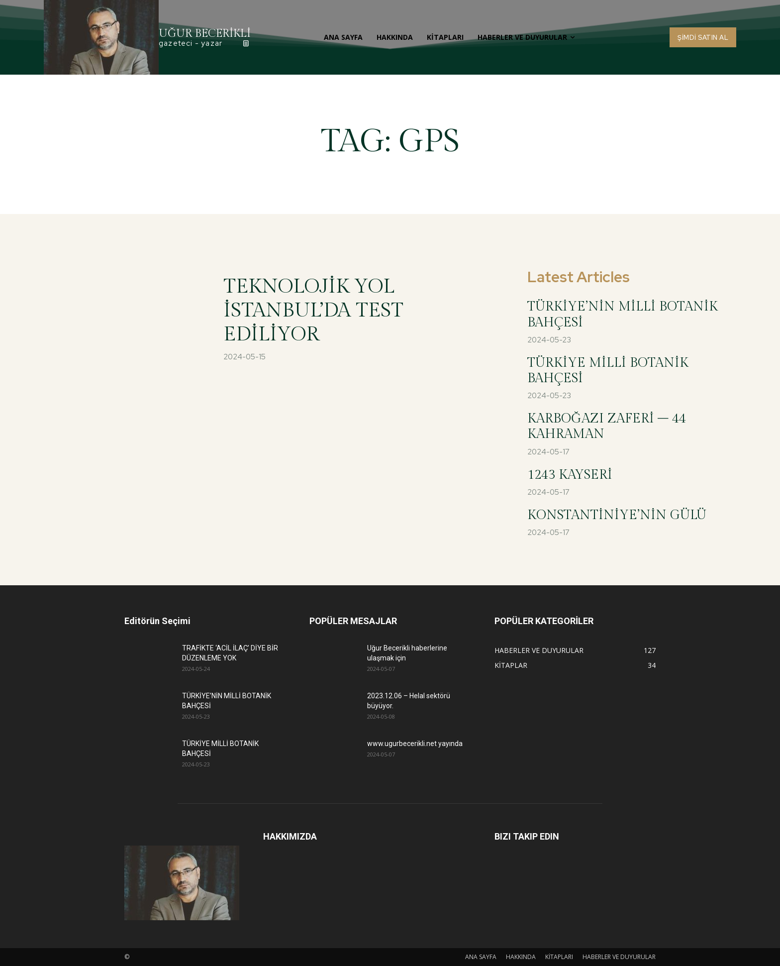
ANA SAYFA (480, 957)
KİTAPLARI (559, 957)
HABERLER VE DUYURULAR (619, 957)
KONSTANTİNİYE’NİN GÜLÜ (616, 515)
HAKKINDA (521, 957)
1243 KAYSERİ (569, 474)
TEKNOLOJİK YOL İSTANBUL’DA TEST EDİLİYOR (313, 310)
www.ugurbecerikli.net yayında (415, 744)
